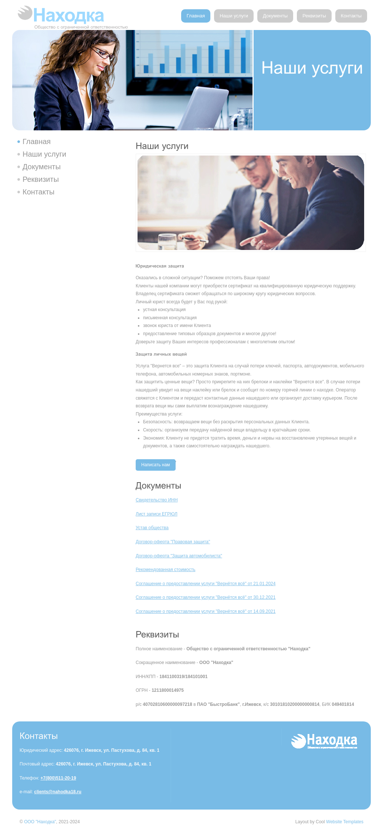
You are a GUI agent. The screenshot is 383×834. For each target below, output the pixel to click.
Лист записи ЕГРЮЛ (156, 514)
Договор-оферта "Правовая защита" (173, 541)
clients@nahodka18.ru (57, 791)
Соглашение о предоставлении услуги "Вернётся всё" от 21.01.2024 (205, 583)
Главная (196, 16)
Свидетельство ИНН (157, 500)
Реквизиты (314, 16)
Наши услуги (234, 16)
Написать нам (155, 464)
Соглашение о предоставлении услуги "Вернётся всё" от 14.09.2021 (205, 611)
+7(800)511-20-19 (58, 778)
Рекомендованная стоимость (166, 569)
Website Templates (344, 821)
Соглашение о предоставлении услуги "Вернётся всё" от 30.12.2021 (205, 597)
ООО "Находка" (40, 821)
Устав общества (152, 527)
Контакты (351, 16)
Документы (275, 16)
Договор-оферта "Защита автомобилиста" (179, 555)
